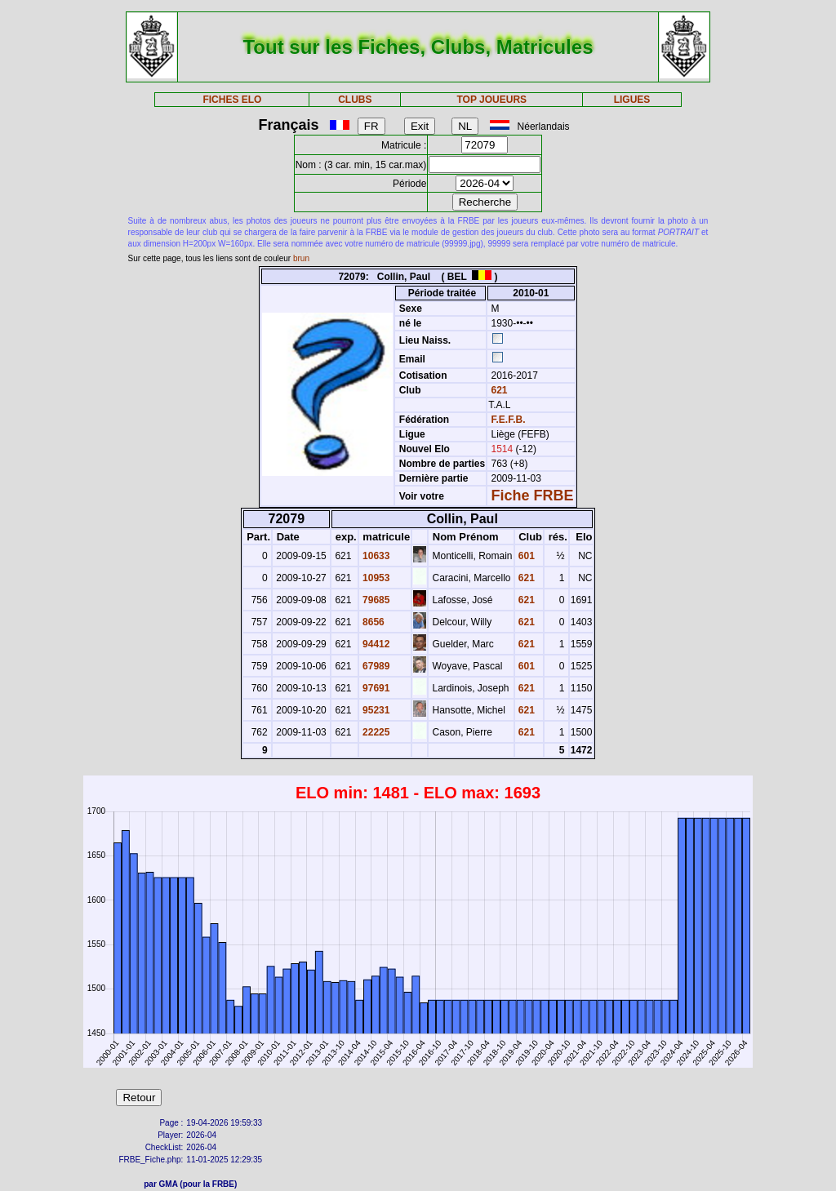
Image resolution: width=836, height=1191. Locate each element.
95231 (375, 710)
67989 (375, 666)
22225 (375, 732)
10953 (375, 578)
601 (525, 556)
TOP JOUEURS (492, 99)
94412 (375, 644)
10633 (375, 556)
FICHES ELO (231, 99)
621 (497, 390)
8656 (372, 622)
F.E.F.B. (508, 419)
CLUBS (354, 99)
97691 (375, 688)
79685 (375, 600)
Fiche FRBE (532, 495)
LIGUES (632, 99)
